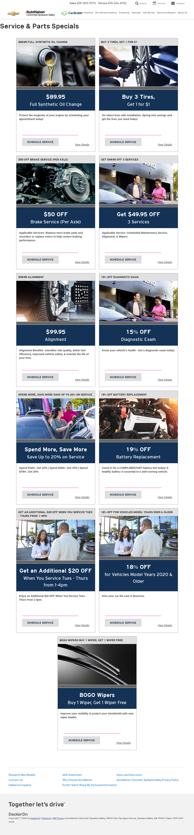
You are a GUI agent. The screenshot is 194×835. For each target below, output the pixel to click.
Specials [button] (136, 13)
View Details (82, 144)
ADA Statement (72, 775)
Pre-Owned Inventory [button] (106, 13)
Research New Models (22, 775)
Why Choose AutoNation (77, 780)
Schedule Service (40, 142)
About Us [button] (182, 13)
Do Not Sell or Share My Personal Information (89, 785)
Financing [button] (124, 13)
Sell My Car (149, 13)
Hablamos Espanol (20, 785)
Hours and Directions (129, 775)
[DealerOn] (18, 814)
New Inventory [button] (85, 13)
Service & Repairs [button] (166, 13)
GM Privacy (58, 818)
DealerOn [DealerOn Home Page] (35, 818)
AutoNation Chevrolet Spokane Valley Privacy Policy (147, 780)
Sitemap (46, 818)
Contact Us (16, 780)
